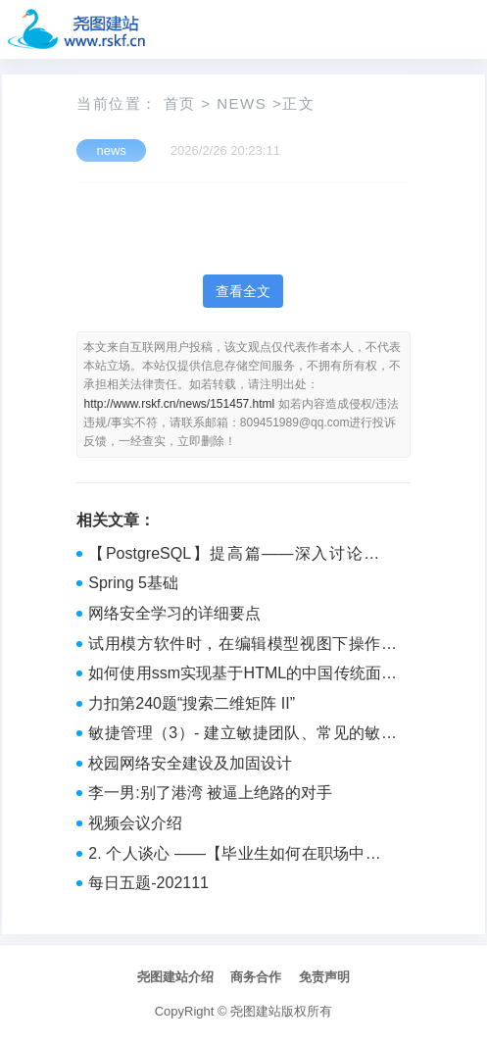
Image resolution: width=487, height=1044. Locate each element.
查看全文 (243, 291)
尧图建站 (255, 1011)
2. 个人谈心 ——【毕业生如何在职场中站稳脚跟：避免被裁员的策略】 (242, 856)
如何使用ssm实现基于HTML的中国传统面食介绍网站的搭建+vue (242, 675)
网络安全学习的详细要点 (174, 613)
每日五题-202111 (148, 882)
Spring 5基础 (133, 582)
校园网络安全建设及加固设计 (190, 763)
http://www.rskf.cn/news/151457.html (178, 404)
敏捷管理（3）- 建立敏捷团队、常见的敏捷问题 (242, 735)
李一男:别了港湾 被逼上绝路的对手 (210, 792)
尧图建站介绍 (175, 976)
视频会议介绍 (135, 823)
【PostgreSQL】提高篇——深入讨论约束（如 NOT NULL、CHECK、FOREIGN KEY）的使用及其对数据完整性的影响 (242, 556)
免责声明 (324, 976)
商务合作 (255, 976)
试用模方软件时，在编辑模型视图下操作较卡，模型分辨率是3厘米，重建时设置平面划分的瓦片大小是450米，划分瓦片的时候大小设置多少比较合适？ (242, 646)
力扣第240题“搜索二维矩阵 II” (191, 703)
